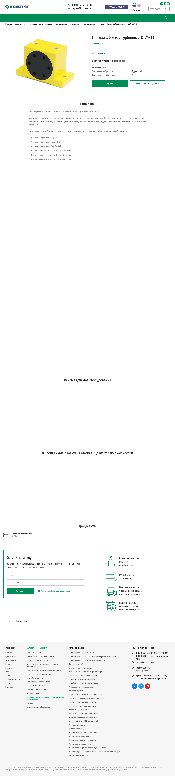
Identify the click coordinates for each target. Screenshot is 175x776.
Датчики (30, 703)
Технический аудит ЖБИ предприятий (83, 721)
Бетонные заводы (34, 653)
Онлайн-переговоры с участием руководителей (87, 748)
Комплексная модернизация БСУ (81, 653)
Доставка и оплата (12, 679)
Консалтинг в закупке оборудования (83, 675)
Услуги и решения (76, 648)
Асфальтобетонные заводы (37, 660)
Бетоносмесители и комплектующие (40, 674)
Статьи (7, 672)
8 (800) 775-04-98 (81, 5)
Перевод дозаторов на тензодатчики (83, 702)
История (8, 664)
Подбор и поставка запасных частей (83, 706)
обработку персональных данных (61, 591)
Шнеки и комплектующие (36, 689)
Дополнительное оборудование (39, 707)
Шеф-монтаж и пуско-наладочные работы (85, 694)
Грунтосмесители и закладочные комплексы (44, 670)
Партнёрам (9, 687)
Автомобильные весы (35, 678)
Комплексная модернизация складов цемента (87, 660)
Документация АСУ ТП (77, 664)
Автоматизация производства (38, 682)
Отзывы (8, 683)
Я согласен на (55, 591)
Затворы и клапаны (34, 693)
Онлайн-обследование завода (80, 744)
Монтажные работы (76, 691)
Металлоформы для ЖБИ (78, 755)
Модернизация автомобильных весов (83, 713)
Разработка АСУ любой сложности (82, 679)
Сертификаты (10, 660)
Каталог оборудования (37, 648)
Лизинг (8, 675)
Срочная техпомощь (77, 729)
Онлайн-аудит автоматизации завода (83, 732)
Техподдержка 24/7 (159, 8)
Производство (10, 656)
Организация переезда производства (83, 717)
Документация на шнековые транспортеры (85, 672)
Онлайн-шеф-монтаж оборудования (83, 740)
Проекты (8, 668)
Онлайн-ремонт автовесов (79, 736)
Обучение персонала (77, 725)
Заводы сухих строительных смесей (40, 656)
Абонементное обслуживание (80, 668)
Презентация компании (21, 533)
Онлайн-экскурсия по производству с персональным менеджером (95, 751)
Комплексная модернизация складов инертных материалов (92, 656)
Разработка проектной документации (83, 683)
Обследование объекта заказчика (82, 687)
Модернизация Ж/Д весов (79, 710)
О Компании (10, 653)
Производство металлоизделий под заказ (85, 698)
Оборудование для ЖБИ (36, 685)
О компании (10, 648)
